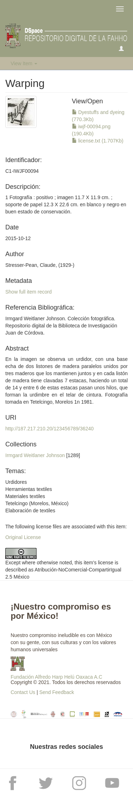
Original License (23, 537)
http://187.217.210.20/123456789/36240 (49, 428)
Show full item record (28, 292)
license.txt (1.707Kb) (98, 141)
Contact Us (23, 692)
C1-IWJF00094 (22, 171)
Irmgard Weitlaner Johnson (35, 455)
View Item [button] (24, 63)
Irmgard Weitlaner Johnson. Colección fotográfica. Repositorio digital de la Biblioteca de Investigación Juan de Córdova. (61, 326)
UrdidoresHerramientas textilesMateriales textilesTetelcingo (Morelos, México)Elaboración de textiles (36, 496)
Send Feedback (56, 692)
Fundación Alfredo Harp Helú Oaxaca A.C (56, 677)
